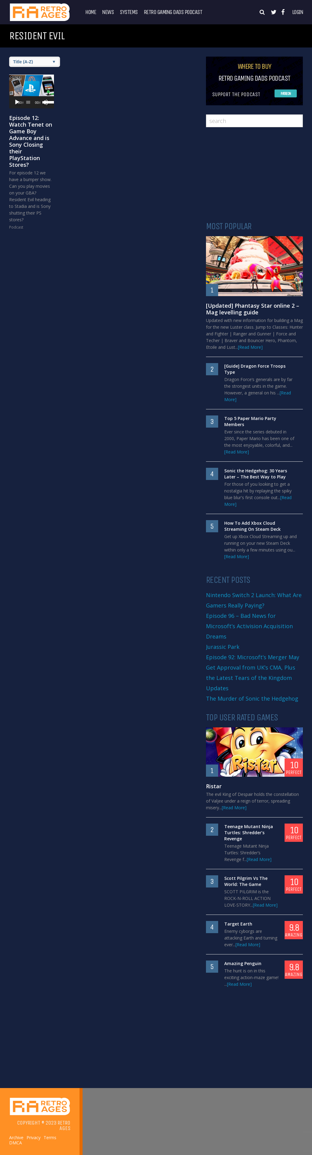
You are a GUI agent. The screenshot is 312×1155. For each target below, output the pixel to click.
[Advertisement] (254, 174)
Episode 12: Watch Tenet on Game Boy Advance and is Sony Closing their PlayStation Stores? (30, 141)
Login (297, 12)
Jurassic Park (222, 646)
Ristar (214, 786)
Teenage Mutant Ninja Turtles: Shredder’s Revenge (248, 833)
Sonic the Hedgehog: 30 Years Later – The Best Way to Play (255, 474)
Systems (129, 12)
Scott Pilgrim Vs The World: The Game (246, 881)
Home (90, 12)
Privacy (34, 1138)
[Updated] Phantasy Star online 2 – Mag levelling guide (252, 309)
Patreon (286, 93)
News (108, 12)
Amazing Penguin (242, 963)
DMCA (15, 1143)
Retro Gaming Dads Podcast (173, 12)
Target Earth (238, 924)
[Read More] (250, 347)
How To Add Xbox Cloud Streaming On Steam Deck (252, 526)
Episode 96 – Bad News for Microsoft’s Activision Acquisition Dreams (249, 626)
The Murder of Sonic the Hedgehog (252, 698)
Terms (50, 1138)
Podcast (16, 227)
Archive (16, 1138)
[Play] (17, 102)
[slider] (28, 102)
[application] (31, 102)
